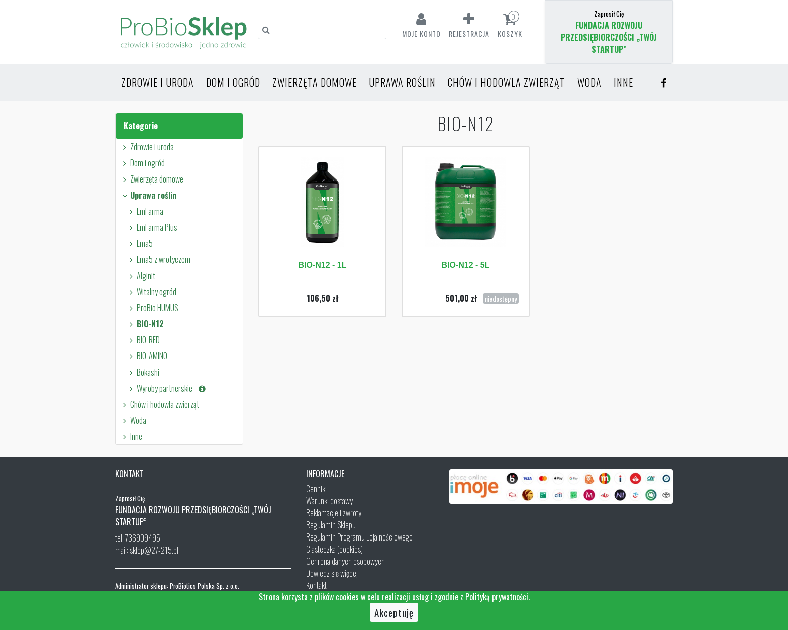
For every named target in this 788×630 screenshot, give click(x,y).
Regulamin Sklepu (331, 525)
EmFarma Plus (151, 227)
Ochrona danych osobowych (345, 561)
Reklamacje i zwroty (333, 513)
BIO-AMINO (146, 356)
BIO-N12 (145, 324)
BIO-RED (143, 340)
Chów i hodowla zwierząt (506, 82)
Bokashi (142, 372)
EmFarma (144, 211)
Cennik (315, 489)
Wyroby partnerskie (166, 388)
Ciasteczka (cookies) (334, 549)
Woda (589, 82)
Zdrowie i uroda (157, 82)
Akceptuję (394, 612)
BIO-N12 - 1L (322, 265)
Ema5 (139, 243)
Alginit (140, 275)
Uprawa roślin (402, 82)
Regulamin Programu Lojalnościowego (359, 537)
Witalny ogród (151, 292)
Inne (623, 82)
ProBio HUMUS (152, 308)
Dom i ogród (233, 82)
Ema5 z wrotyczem (158, 259)
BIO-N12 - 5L (465, 265)
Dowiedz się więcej (332, 573)
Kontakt (316, 585)
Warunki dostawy (329, 501)
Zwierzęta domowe (314, 82)
